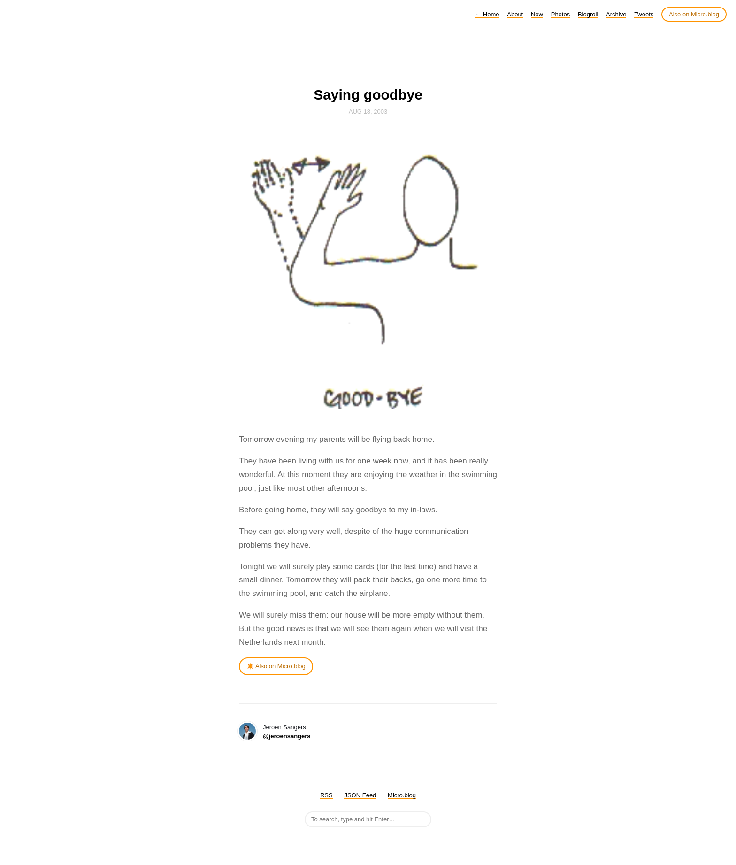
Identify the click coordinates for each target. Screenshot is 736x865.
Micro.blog (402, 795)
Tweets (643, 14)
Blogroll (588, 14)
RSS (326, 795)
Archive (616, 14)
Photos (560, 14)
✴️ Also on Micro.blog (276, 666)
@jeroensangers (287, 736)
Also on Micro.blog (694, 14)
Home (487, 14)
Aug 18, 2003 (368, 111)
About (515, 14)
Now (537, 14)
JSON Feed (360, 795)
